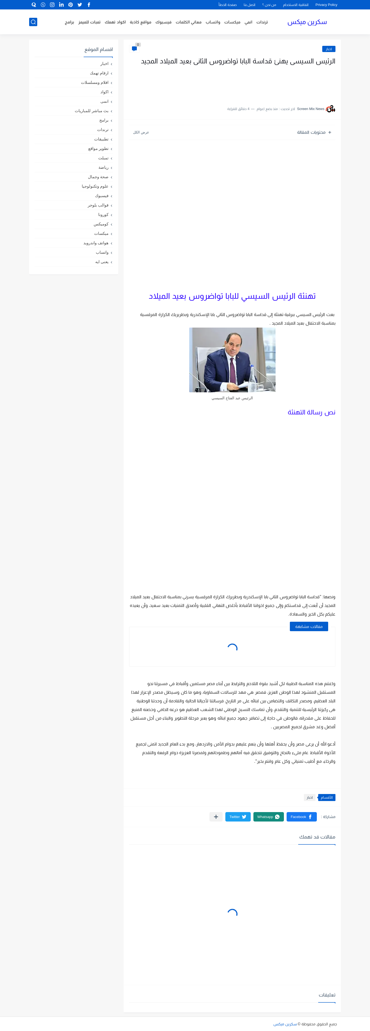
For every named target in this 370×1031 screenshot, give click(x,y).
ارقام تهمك (99, 73)
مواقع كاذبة (140, 22)
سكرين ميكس (307, 21)
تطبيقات (101, 139)
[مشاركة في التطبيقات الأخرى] (216, 817)
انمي (248, 22)
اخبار (329, 49)
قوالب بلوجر (98, 205)
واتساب (213, 22)
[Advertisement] (281, 83)
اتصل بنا (250, 5)
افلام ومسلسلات (94, 82)
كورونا (103, 214)
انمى (104, 101)
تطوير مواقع (98, 148)
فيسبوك (163, 22)
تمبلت (103, 158)
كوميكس (101, 224)
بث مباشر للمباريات (91, 110)
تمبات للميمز (89, 22)
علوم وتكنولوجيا (95, 186)
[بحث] (33, 22)
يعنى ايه (101, 261)
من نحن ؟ (269, 5)
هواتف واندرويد (95, 242)
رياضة (103, 167)
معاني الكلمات (189, 22)
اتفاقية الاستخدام (295, 5)
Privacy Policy (326, 5)
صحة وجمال (98, 176)
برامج (69, 22)
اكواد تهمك (115, 22)
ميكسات (232, 22)
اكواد (104, 92)
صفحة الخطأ (228, 5)
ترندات (262, 22)
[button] (302, 817)
